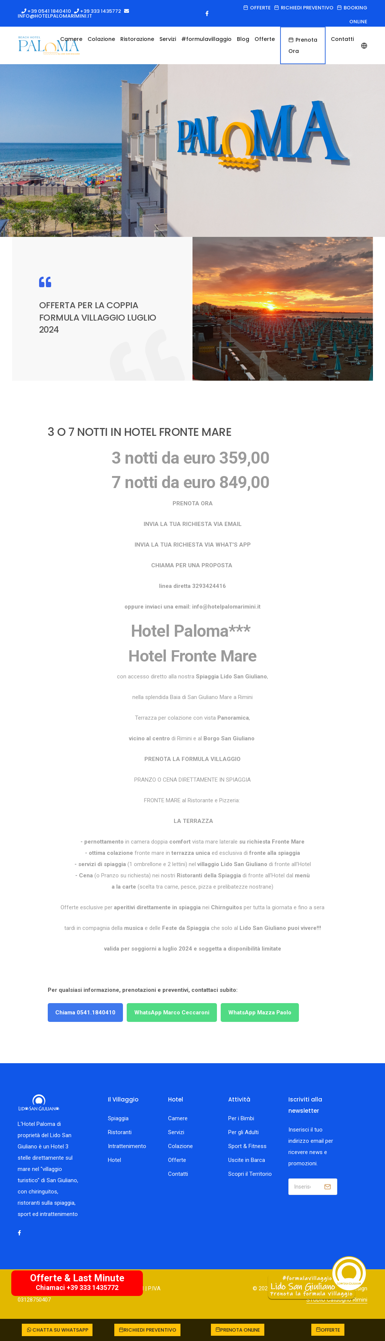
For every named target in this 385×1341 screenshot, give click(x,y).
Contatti (178, 1174)
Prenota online (237, 1329)
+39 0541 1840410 (48, 11)
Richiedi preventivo (303, 7)
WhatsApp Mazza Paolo (259, 1012)
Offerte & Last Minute (77, 1278)
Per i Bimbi (241, 1118)
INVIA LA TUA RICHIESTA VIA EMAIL (193, 524)
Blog (243, 39)
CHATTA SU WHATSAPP (57, 1329)
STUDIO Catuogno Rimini (336, 1299)
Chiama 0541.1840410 (85, 1012)
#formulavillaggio (206, 39)
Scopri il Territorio (250, 1174)
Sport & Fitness (247, 1146)
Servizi (167, 39)
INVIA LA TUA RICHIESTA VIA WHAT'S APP (193, 544)
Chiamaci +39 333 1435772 (77, 1287)
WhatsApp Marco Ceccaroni (171, 1012)
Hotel (114, 1160)
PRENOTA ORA (193, 503)
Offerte (257, 7)
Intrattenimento (127, 1146)
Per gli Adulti (243, 1132)
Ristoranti (120, 1132)
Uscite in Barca (246, 1160)
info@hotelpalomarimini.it (55, 16)
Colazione (101, 39)
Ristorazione (137, 39)
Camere (71, 39)
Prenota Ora (302, 45)
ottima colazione (111, 853)
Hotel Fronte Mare (192, 656)
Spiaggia (118, 1118)
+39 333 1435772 (100, 11)
